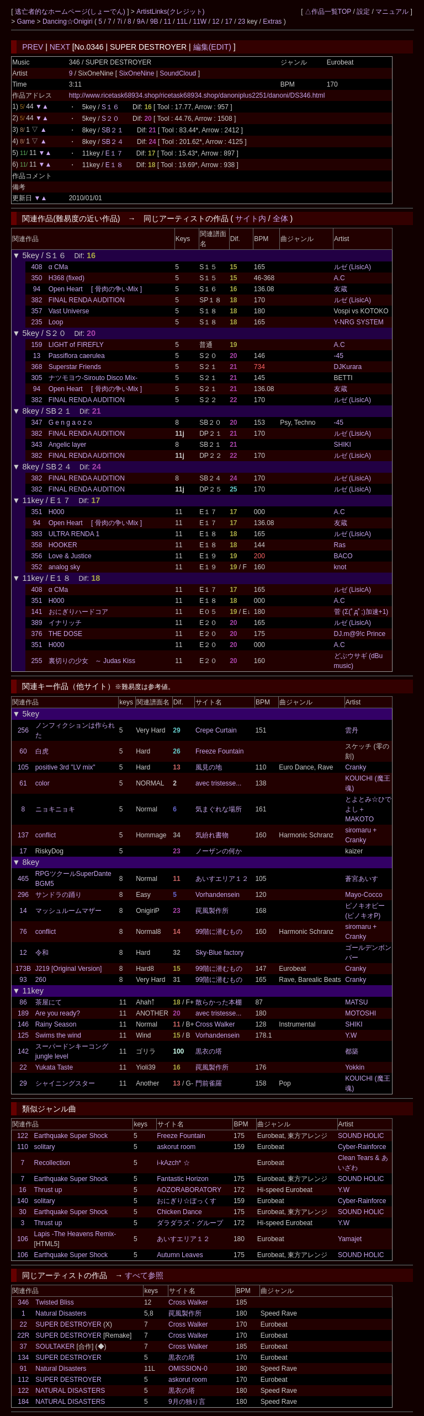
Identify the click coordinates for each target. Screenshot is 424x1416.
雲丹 (351, 730)
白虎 (42, 751)
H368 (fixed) (66, 278)
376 (36, 634)
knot (340, 567)
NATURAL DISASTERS (70, 1390)
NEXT (60, 46)
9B (154, 21)
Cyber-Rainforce (362, 1147)
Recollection (52, 1163)
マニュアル (392, 11)
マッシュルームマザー (68, 911)
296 (23, 895)
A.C (339, 278)
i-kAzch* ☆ (173, 1163)
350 (36, 278)
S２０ (110, 118)
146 (23, 1024)
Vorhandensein (217, 895)
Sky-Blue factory (219, 953)
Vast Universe (69, 311)
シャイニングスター (65, 1083)
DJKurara (348, 367)
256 (23, 730)
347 (36, 422)
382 (36, 300)
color (42, 783)
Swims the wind (58, 1035)
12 (215, 21)
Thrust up (48, 1190)
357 (36, 311)
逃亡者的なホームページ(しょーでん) (71, 11)
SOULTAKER (55, 1346)
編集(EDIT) (212, 46)
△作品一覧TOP (328, 11)
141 (36, 612)
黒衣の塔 (208, 1051)
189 (23, 1013)
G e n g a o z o (70, 422)
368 (36, 367)
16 (22, 1190)
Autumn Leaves (180, 1255)
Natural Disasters (60, 1313)
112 (23, 1379)
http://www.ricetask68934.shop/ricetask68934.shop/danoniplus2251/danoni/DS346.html (197, 95)
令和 (42, 953)
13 (36, 356)
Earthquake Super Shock (71, 1136)
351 (36, 512)
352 (36, 567)
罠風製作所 (212, 911)
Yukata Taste (54, 1067)
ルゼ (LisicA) (352, 267)
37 (23, 1346)
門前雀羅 (208, 1083)
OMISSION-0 (188, 1368)
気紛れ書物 (212, 835)
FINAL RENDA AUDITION (87, 300)
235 (36, 322)
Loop (56, 322)
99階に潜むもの (218, 932)
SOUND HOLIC (361, 1136)
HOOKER (63, 545)
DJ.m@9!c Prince (360, 634)
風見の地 (208, 767)
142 (23, 1051)
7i (119, 21)
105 (23, 767)
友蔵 (340, 289)
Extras (272, 21)
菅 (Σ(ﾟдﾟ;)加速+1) (361, 612)
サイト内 (250, 218)
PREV (32, 46)
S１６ (110, 107)
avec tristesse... (218, 783)
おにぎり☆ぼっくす (186, 1201)
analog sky (64, 567)
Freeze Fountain (219, 751)
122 (22, 1136)
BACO (343, 556)
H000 (57, 512)
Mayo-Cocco (363, 895)
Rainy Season (56, 1024)
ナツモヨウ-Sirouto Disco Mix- (93, 378)
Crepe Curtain (216, 730)
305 (36, 378)
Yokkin (354, 1067)
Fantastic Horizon (182, 1179)
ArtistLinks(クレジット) (170, 11)
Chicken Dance (179, 1212)
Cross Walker (215, 1024)
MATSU (356, 1002)
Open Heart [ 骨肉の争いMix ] (95, 289)
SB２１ (113, 130)
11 (167, 21)
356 (36, 556)
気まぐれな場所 (218, 809)
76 (22, 932)
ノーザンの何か (218, 851)
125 (23, 1035)
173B (23, 969)
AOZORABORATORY (189, 1190)
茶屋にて (48, 1002)
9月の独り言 (186, 1402)
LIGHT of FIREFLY (76, 345)
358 (36, 545)
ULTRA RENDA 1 (74, 534)
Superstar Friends (75, 367)
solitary (44, 1147)
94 (36, 289)
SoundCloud (178, 73)
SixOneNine (137, 73)
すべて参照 (144, 1275)
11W (199, 21)
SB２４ (113, 142)
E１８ (114, 165)
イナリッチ (65, 623)
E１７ (114, 153)
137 (23, 835)
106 (22, 1239)
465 (23, 879)
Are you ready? (57, 1013)
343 (36, 444)
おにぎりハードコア (78, 612)
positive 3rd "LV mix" (65, 767)
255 (36, 661)
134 (23, 1357)
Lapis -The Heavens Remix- (75, 1234)
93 (22, 980)
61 (22, 783)
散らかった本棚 (218, 1002)
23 (241, 21)
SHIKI (342, 444)
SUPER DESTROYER (68, 1324)
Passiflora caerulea (77, 356)
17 (228, 21)
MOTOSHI (360, 1013)
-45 (338, 356)
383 (36, 534)
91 (23, 1368)
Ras (340, 545)
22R (23, 1335)
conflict (45, 835)
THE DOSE (65, 634)
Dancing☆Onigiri (68, 21)
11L (182, 21)
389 (36, 623)
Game (27, 21)
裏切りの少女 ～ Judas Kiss (92, 661)
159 (36, 345)
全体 (280, 218)
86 (22, 1002)
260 (40, 980)
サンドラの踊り (58, 895)
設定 (363, 11)
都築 (351, 1051)
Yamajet (350, 1239)
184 (23, 1402)
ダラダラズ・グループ (190, 1223)
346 (23, 1302)
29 (22, 1083)
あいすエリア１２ (221, 879)
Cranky (355, 767)
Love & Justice (70, 556)
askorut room (176, 1147)
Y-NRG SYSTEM (359, 322)
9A (141, 21)
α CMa (58, 267)
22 (22, 1067)
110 (22, 1147)
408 (36, 267)
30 (22, 1212)
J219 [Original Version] (68, 969)
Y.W (351, 1035)
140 (22, 1201)
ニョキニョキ (55, 809)
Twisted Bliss (54, 1302)
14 (22, 911)
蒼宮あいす (361, 879)
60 (22, 751)
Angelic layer (68, 444)
